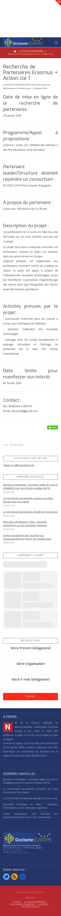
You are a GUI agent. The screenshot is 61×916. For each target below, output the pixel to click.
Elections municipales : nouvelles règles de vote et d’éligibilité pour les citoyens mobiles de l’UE (30, 486)
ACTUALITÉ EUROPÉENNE (35, 902)
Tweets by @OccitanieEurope (18, 465)
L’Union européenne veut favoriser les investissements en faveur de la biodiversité (27, 537)
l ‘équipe (16, 902)
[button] (56, 43)
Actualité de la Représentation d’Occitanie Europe (26, 84)
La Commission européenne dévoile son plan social (30, 511)
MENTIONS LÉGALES (30, 906)
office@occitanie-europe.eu (19, 852)
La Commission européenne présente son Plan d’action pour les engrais (28, 500)
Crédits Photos (30, 897)
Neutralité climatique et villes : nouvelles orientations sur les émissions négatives (25, 523)
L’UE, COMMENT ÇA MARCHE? (22, 904)
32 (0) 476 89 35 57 (14, 850)
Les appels (43, 904)
